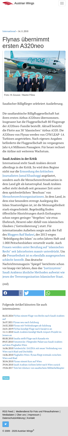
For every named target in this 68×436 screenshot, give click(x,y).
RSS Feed (7, 411)
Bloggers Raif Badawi (21, 234)
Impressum (33, 414)
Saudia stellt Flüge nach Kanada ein (31, 338)
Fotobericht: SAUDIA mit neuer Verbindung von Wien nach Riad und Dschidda (32, 350)
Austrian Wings (18, 3)
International (9, 31)
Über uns (21, 414)
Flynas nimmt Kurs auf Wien (27, 361)
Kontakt (31, 418)
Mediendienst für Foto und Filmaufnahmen (37, 411)
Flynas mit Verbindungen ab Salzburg (32, 325)
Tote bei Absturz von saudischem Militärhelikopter (38, 367)
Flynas (6, 378)
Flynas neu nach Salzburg (26, 322)
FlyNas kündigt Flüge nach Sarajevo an (32, 328)
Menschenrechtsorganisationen (23, 196)
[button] (12, 293)
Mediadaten (8, 414)
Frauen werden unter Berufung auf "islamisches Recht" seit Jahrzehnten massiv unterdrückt (33, 249)
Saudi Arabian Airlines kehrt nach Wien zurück (36, 364)
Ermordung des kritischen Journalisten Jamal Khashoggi (27, 173)
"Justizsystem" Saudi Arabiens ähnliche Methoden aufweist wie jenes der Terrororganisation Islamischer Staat (33, 272)
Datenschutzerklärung (13, 418)
